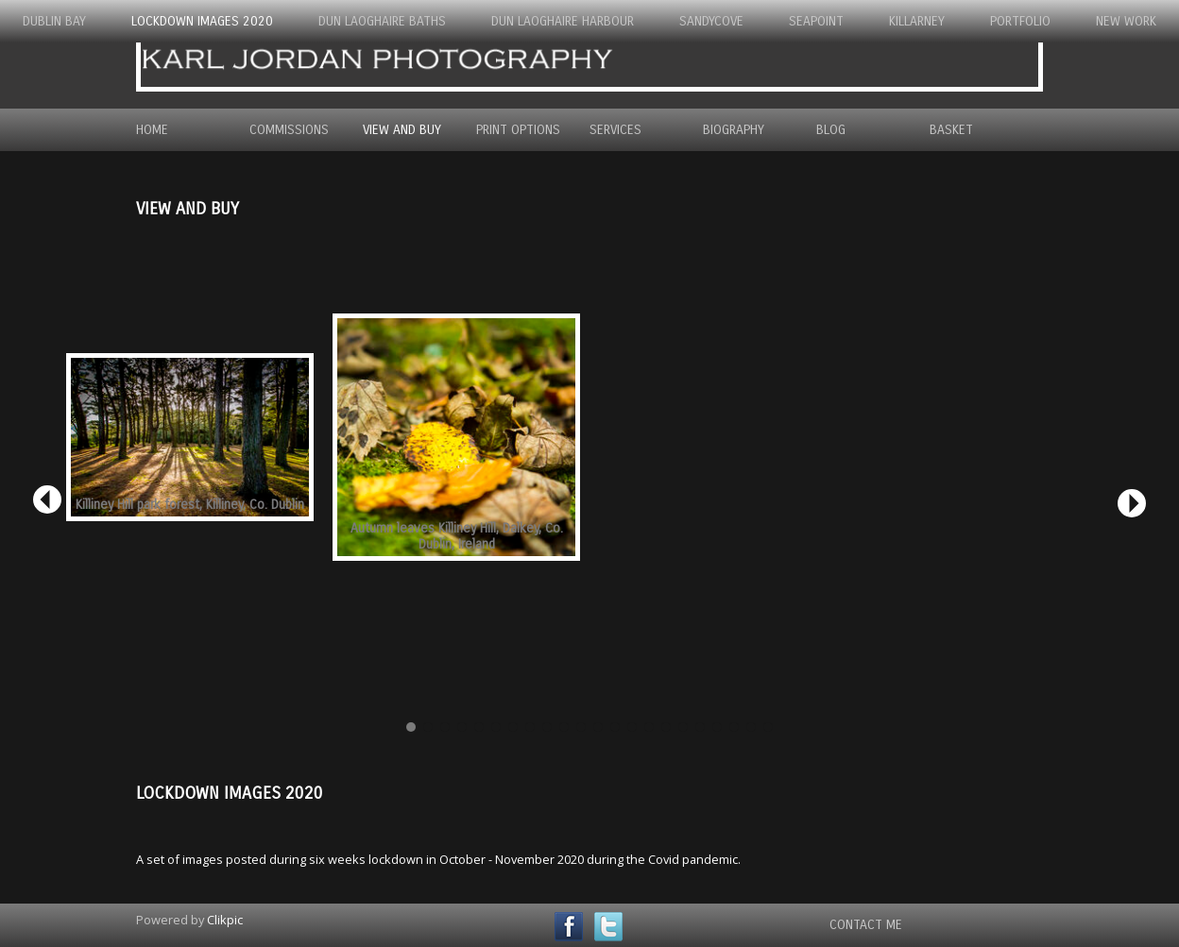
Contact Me (865, 925)
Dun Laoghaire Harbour (562, 21)
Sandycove (711, 21)
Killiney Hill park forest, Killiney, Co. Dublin (190, 505)
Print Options (518, 130)
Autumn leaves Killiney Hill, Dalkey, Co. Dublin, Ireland (456, 536)
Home (152, 130)
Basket (951, 130)
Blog (831, 130)
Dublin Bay (54, 21)
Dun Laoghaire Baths (382, 21)
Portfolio (1020, 21)
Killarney (917, 21)
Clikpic (225, 919)
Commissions (289, 130)
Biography (733, 130)
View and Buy (402, 130)
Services (615, 130)
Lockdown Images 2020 (202, 21)
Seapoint (816, 21)
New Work (1126, 21)
